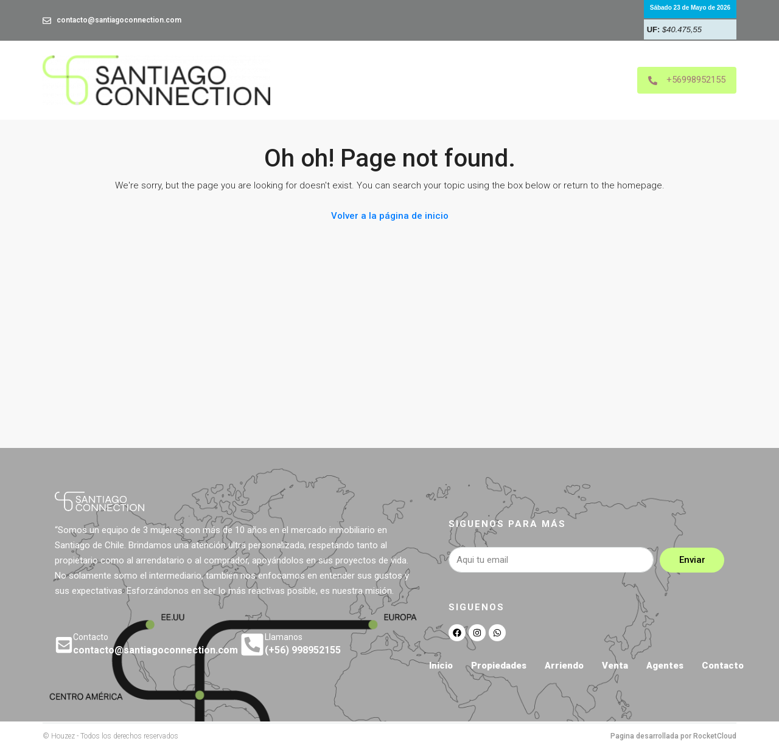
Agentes (664, 665)
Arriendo (564, 665)
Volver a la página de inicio (390, 215)
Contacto (723, 665)
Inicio (441, 665)
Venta (615, 665)
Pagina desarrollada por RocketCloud (673, 736)
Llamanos (283, 637)
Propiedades (498, 665)
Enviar (692, 559)
